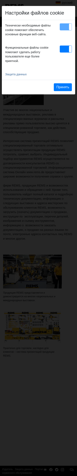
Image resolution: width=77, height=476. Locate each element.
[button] (66, 26)
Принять (62, 87)
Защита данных (16, 74)
